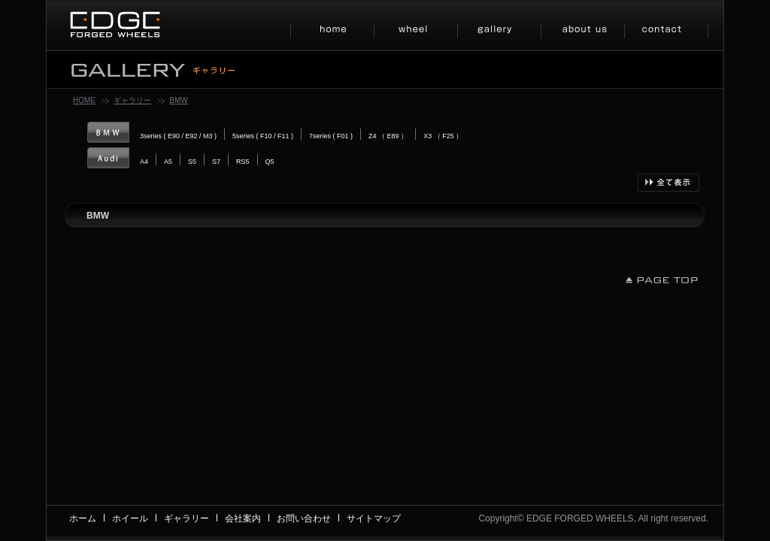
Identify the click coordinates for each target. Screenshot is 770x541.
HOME (84, 100)
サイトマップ (374, 518)
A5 (168, 161)
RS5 (243, 161)
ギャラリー (132, 100)
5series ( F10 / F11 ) (262, 136)
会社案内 (243, 518)
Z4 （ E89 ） (388, 136)
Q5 (269, 161)
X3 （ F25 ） (442, 136)
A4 (144, 161)
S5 (192, 161)
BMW (178, 100)
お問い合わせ (304, 518)
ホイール (130, 518)
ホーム (82, 518)
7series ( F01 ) (331, 136)
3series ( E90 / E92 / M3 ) (178, 136)
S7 (216, 161)
